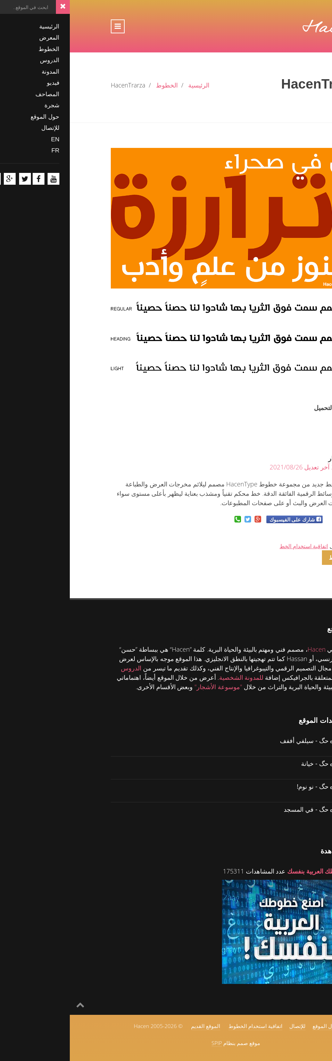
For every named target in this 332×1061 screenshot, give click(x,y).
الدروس (61, 668)
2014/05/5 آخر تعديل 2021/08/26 (245, 467)
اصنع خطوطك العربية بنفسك (254, 871)
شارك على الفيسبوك (222, 519)
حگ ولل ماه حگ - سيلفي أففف (250, 740)
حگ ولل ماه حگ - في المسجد (252, 809)
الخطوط (97, 85)
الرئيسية (129, 85)
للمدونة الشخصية (171, 677)
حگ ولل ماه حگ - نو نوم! (259, 786)
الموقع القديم (135, 1026)
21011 (282, 416)
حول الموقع (255, 1026)
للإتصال (227, 1026)
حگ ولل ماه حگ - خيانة (261, 763)
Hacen (247, 649)
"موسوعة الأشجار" (149, 687)
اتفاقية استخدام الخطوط (186, 1026)
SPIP (147, 1042)
